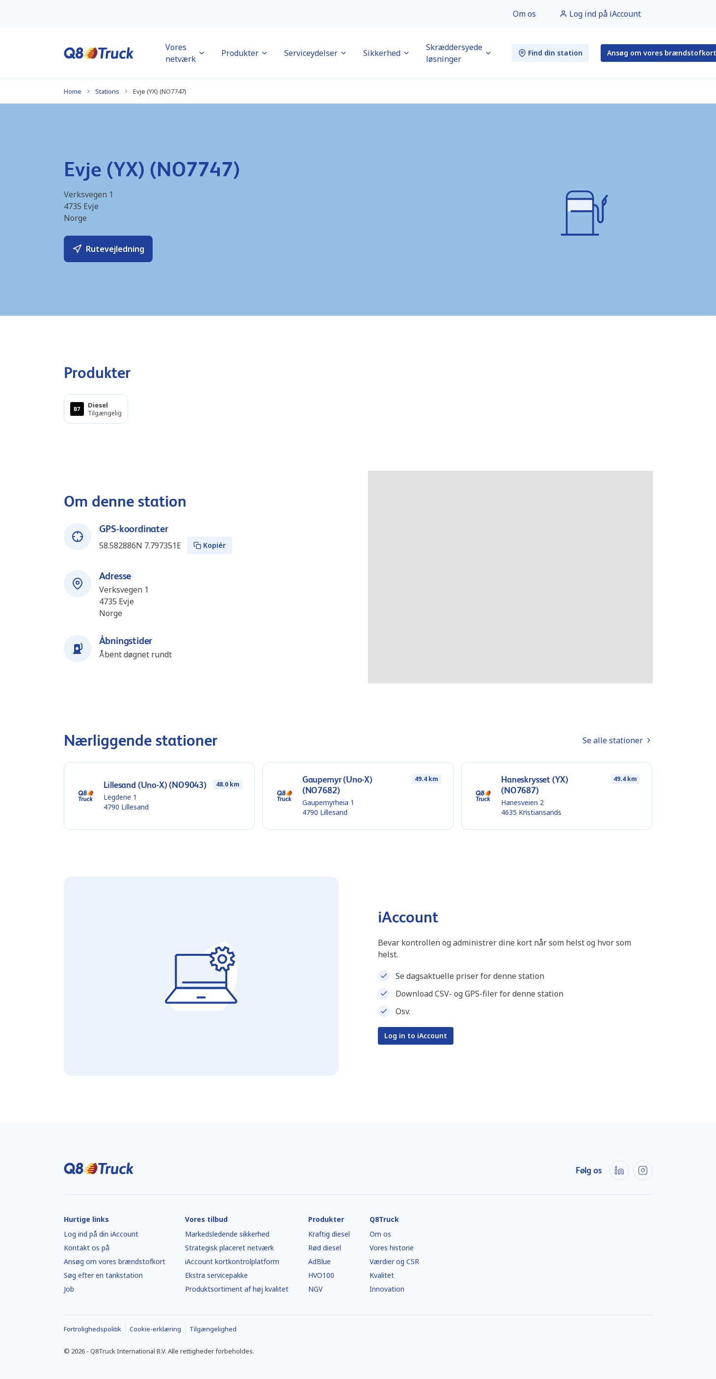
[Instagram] (643, 1170)
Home (72, 91)
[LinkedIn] (619, 1170)
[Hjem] (99, 53)
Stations (107, 91)
